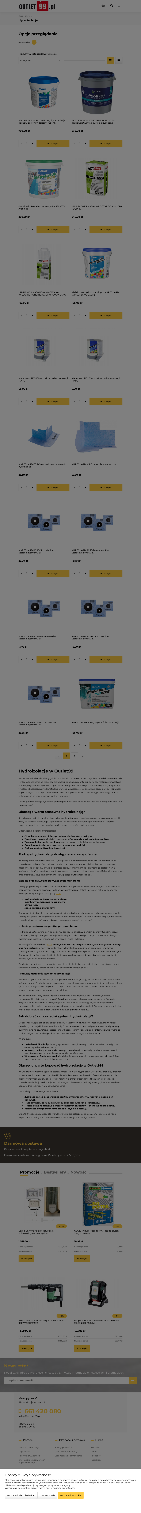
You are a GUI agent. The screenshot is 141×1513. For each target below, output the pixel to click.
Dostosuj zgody (47, 1495)
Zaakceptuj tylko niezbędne (20, 1495)
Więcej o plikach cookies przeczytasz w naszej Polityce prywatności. (40, 1488)
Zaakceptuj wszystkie (70, 1495)
